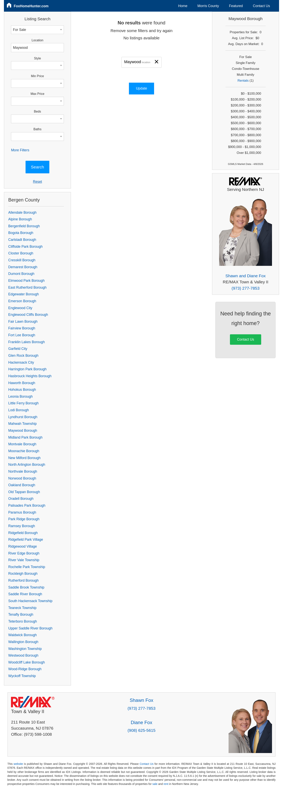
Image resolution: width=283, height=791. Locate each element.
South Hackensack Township (30, 601)
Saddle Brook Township (26, 587)
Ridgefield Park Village (25, 540)
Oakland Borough (21, 485)
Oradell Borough (20, 499)
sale (154, 783)
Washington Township (25, 649)
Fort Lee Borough (21, 335)
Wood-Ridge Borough (24, 669)
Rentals (243, 80)
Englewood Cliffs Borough (28, 315)
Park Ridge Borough (23, 519)
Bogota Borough (20, 233)
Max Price (37, 93)
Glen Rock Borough (23, 356)
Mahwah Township (22, 424)
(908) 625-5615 (141, 730)
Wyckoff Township (22, 676)
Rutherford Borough (23, 580)
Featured (236, 6)
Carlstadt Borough (22, 240)
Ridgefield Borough (23, 533)
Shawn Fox (141, 700)
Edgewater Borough (23, 294)
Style (37, 58)
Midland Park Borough (25, 437)
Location (37, 40)
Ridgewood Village (22, 546)
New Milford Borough (24, 458)
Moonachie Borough (23, 451)
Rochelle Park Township (26, 567)
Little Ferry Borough (23, 403)
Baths (37, 129)
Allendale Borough (22, 212)
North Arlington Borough (26, 465)
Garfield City (17, 349)
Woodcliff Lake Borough (26, 662)
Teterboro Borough (22, 621)
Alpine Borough (20, 219)
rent (166, 783)
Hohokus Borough (22, 390)
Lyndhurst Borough (22, 417)
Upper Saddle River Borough (30, 628)
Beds (37, 111)
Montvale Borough (22, 444)
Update (141, 88)
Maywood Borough (22, 430)
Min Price (37, 76)
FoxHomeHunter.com (31, 6)
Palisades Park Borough (26, 505)
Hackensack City (21, 362)
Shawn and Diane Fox (245, 276)
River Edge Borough (23, 553)
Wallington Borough (23, 642)
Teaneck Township (22, 608)
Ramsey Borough (21, 526)
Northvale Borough (22, 471)
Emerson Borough (22, 301)
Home (182, 6)
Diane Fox (141, 722)
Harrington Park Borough (27, 369)
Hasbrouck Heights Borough (29, 376)
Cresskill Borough (21, 260)
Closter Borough (20, 253)
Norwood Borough (22, 478)
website (18, 763)
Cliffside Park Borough (25, 247)
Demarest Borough (22, 267)
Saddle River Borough (25, 594)
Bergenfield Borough (24, 226)
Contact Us (261, 6)
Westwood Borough (23, 655)
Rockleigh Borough (23, 574)
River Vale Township (23, 560)
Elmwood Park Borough (26, 281)
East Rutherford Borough (27, 287)
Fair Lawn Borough (23, 321)
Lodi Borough (18, 410)
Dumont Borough (21, 274)
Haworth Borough (21, 383)
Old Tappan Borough (24, 492)
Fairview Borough (21, 328)
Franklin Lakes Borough (26, 342)
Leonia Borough (20, 396)
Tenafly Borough (20, 614)
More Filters (20, 150)
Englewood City (20, 308)
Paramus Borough (22, 512)
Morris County (208, 6)
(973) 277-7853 (245, 288)
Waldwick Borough (22, 635)
